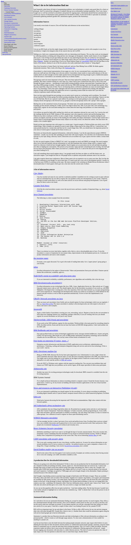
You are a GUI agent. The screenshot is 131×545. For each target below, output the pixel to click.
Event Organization (9, 40)
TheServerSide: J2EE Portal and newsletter (51, 329)
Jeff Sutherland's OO (116, 65)
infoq (36, 277)
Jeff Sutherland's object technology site (49, 415)
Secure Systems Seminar (11, 10)
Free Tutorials (114, 34)
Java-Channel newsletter (43, 194)
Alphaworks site (40, 378)
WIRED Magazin (115, 68)
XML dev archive (66, 370)
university (7, 4)
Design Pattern (8, 21)
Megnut (40, 61)
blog (5, 3)
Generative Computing (10, 29)
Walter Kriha (7, 51)
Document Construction (11, 23)
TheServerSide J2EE (116, 46)
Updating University (10, 8)
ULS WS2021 (8, 17)
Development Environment (12, 25)
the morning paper (41, 268)
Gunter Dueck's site (116, 8)
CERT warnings (115, 80)
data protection (6, 54)
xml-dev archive (115, 57)
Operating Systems (9, 27)
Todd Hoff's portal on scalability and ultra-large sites (55, 285)
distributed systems (9, 15)
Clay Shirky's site (115, 11)
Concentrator (85, 61)
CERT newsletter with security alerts (48, 448)
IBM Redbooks (115, 51)
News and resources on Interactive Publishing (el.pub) (55, 398)
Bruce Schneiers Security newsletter (48, 438)
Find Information (9, 33)
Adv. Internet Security (10, 19)
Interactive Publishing (116, 63)
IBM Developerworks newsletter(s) (48, 292)
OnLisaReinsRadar (91, 59)
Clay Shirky (38, 173)
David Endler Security (117, 83)
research (6, 31)
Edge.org (37, 406)
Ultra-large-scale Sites (10, 44)
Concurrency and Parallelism (12, 13)
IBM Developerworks (116, 37)
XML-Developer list (116, 54)
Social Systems (8, 49)
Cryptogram (114, 77)
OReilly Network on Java (117, 40)
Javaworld (38, 319)
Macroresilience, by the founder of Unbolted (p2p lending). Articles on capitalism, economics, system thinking (120, 24)
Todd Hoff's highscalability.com (119, 5)
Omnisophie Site (70, 68)
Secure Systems (8, 46)
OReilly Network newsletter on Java (48, 308)
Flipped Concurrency (10, 34)
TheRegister (55, 434)
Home (2, 1)
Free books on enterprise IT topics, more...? (51, 350)
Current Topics (10, 12)
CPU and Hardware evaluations (119, 85)
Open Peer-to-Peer (48, 313)
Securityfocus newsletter (72, 455)
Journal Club (8, 36)
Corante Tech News (41, 186)
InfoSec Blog (93, 445)
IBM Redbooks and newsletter (46, 340)
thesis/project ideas (9, 42)
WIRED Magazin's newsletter (46, 427)
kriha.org (5, 52)
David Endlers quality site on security (49, 459)
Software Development (10, 47)
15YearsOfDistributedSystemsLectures (15, 38)
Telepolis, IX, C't (115, 74)
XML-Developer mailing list (45, 361)
